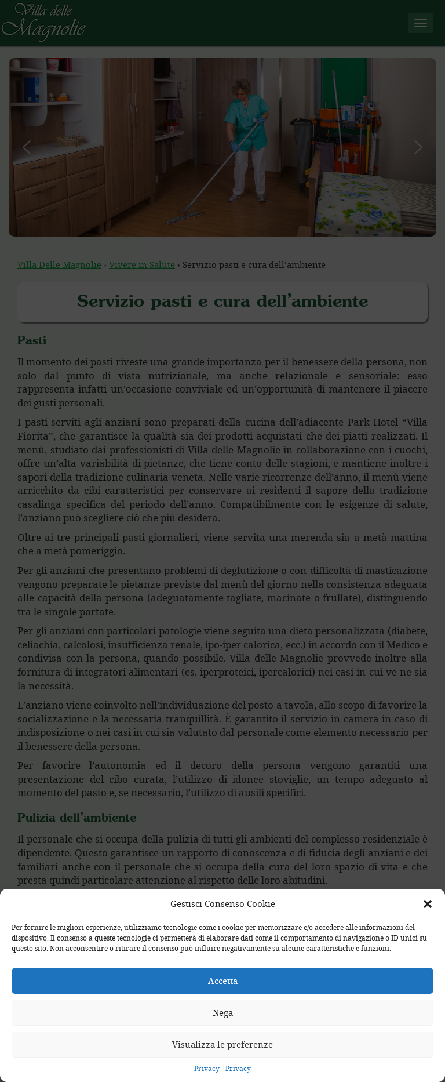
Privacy (207, 1068)
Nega (223, 1012)
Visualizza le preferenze (222, 1044)
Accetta (223, 980)
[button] (427, 904)
